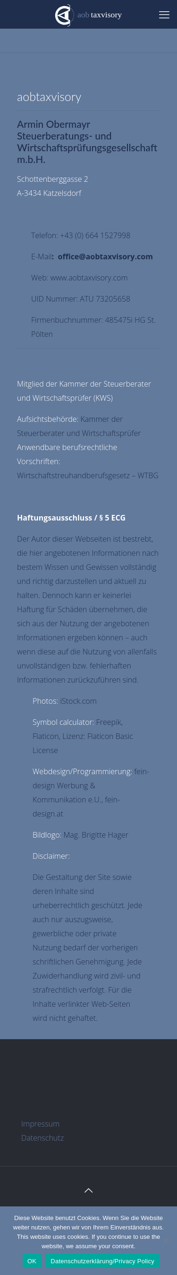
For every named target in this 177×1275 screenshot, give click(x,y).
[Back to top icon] (88, 1190)
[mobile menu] (164, 14)
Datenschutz (42, 1138)
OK (31, 1261)
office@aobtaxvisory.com (105, 256)
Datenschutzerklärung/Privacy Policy (102, 1261)
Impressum (40, 1124)
